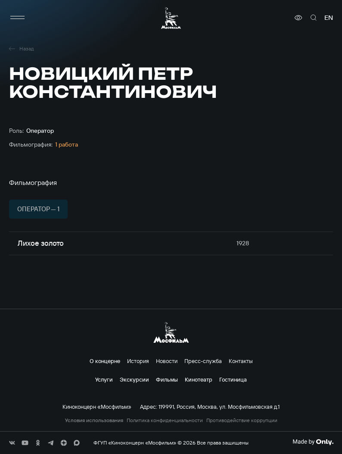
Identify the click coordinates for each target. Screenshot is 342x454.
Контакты (241, 360)
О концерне (105, 360)
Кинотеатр (198, 379)
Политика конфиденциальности (165, 420)
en (328, 18)
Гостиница (233, 379)
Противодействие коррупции (241, 420)
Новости (166, 360)
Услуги (104, 379)
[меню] (17, 17)
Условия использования (94, 420)
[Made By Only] (312, 441)
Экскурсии (134, 379)
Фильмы (167, 379)
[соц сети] (12, 442)
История (138, 360)
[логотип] (171, 18)
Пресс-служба (203, 360)
